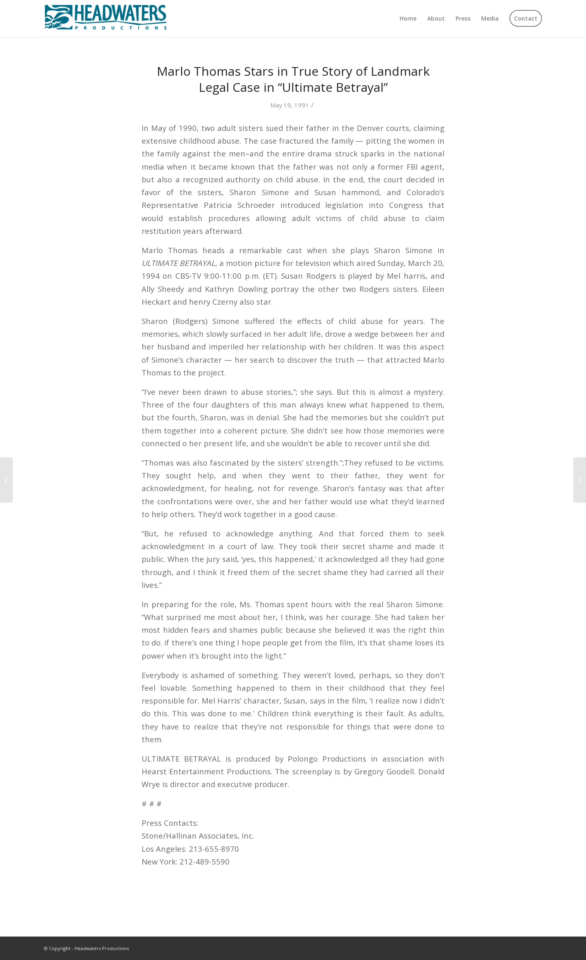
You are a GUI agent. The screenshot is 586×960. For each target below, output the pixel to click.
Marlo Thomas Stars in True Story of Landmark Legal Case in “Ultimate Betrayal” (293, 79)
